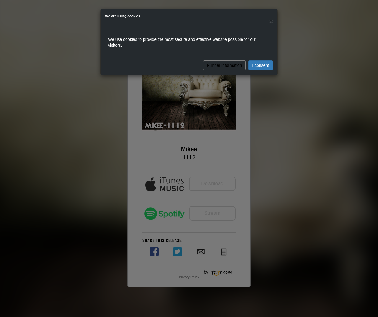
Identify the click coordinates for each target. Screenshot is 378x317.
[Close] (271, 21)
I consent (260, 65)
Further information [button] (224, 65)
